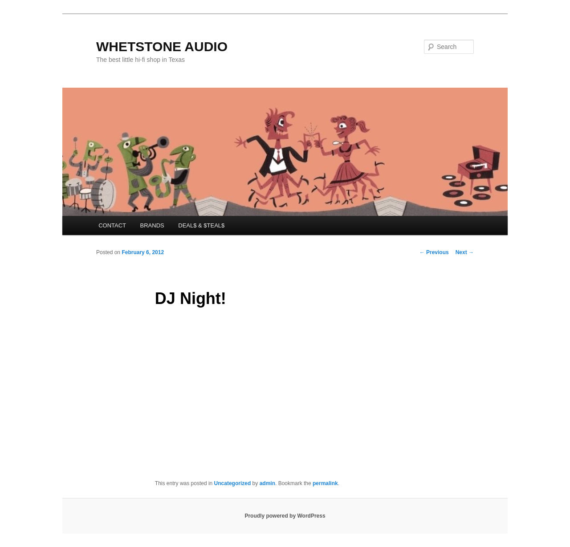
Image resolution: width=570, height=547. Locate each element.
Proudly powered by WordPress (284, 516)
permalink (325, 483)
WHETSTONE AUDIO (162, 46)
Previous (434, 252)
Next (465, 252)
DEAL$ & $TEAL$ (201, 225)
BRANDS (152, 225)
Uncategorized (232, 483)
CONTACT (112, 225)
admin (267, 483)
